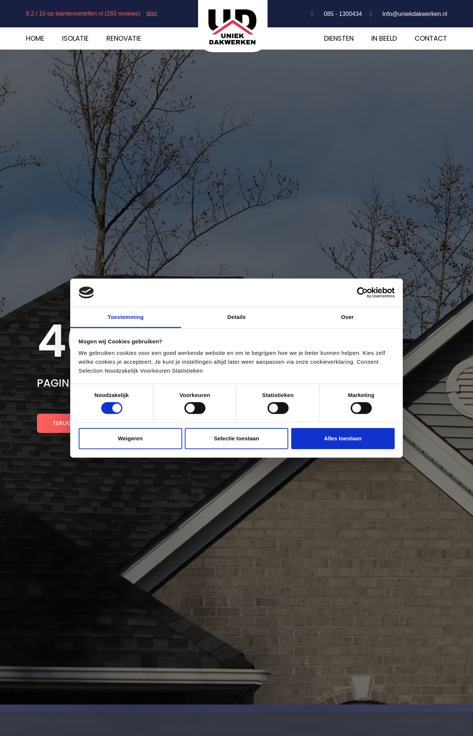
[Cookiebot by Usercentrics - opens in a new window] (362, 292)
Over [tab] (347, 317)
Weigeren (130, 438)
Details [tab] (236, 317)
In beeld (384, 38)
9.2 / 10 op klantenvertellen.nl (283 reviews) (83, 13)
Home (35, 38)
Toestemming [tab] (126, 317)
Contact (431, 38)
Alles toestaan (343, 438)
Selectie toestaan (236, 438)
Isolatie (75, 38)
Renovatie (123, 38)
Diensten (339, 38)
